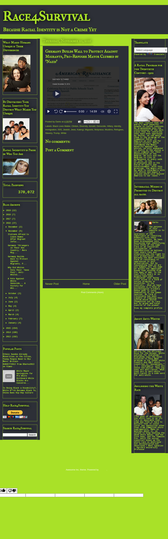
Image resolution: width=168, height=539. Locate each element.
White (63, 133)
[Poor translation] (12, 491)
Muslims (109, 129)
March (11, 315)
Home (86, 283)
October (13, 294)
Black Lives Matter (62, 126)
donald (92, 126)
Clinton (75, 126)
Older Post (120, 283)
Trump (56, 133)
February (13, 319)
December (13, 227)
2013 (9, 337)
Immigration (51, 129)
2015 (9, 328)
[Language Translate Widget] (150, 50)
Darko (155, 223)
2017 (9, 219)
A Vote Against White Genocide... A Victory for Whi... (16, 283)
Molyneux (99, 129)
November (13, 231)
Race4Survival (46, 16)
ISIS (60, 129)
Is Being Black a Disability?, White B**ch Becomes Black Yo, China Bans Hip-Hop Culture (20, 390)
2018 (9, 215)
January (13, 323)
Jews (73, 129)
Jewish (66, 129)
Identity (117, 126)
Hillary (110, 126)
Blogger (102, 469)
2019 (9, 211)
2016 (9, 223)
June (11, 302)
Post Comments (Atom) (92, 292)
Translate (155, 54)
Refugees (118, 129)
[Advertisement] (85, 253)
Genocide (101, 126)
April (11, 310)
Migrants (89, 129)
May (10, 306)
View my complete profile (148, 308)
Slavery (48, 133)
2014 (9, 332)
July (11, 298)
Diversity (84, 126)
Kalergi (80, 129)
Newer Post (52, 283)
